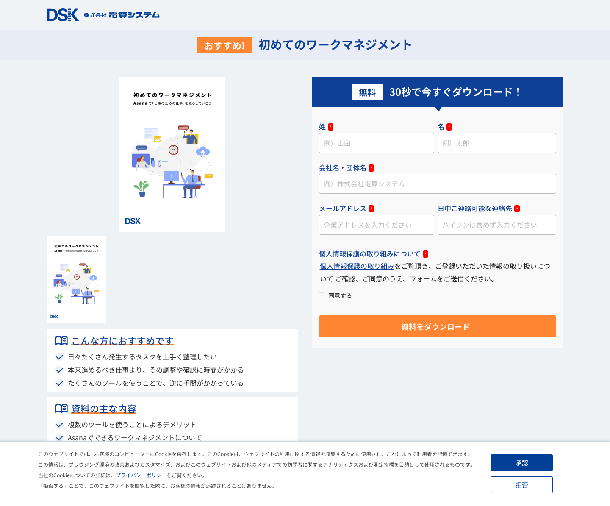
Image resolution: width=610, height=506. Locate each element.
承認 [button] (522, 462)
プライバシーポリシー (141, 474)
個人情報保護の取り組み (357, 267)
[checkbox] (437, 296)
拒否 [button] (522, 484)
